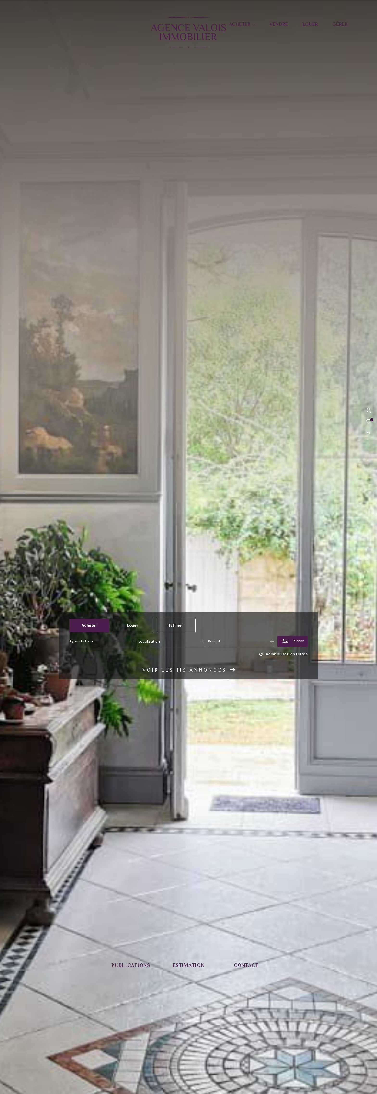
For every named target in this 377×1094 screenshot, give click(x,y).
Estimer (176, 626)
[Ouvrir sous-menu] (254, 24)
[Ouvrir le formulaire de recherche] (292, 642)
